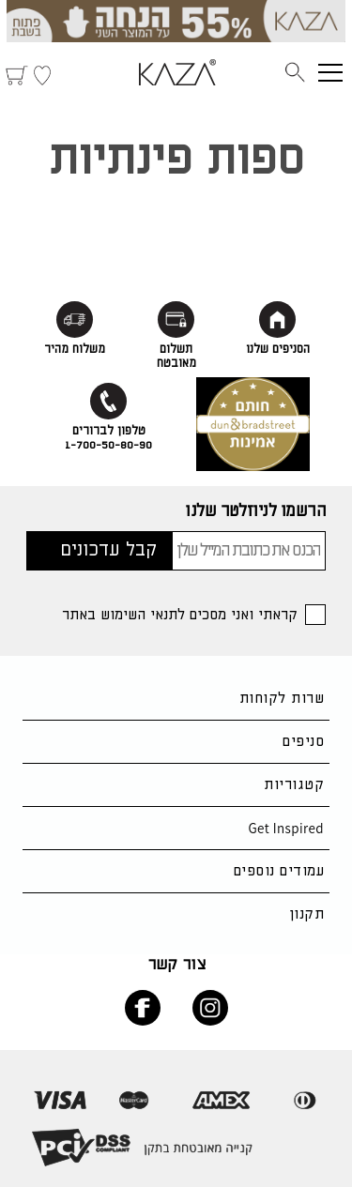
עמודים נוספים (279, 871)
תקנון (306, 914)
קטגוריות (294, 785)
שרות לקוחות (281, 699)
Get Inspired (286, 828)
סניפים (303, 742)
